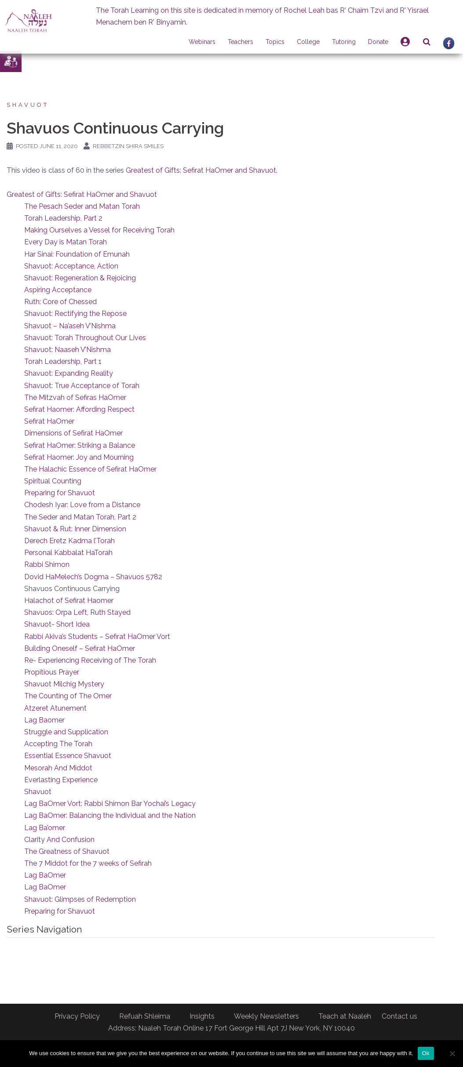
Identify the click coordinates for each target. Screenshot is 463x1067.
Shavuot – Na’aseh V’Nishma (70, 326)
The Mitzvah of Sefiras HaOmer (75, 397)
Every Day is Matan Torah (65, 242)
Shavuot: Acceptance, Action (71, 266)
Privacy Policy (77, 1016)
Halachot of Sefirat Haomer (68, 600)
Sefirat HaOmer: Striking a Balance (79, 445)
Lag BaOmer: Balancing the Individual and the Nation (110, 815)
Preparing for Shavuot (59, 493)
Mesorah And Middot (58, 768)
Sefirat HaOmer (49, 421)
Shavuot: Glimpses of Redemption (80, 899)
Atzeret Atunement (55, 708)
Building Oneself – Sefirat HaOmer (79, 648)
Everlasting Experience (61, 780)
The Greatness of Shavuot (66, 851)
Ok (426, 1053)
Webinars (202, 41)
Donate (378, 41)
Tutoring (344, 41)
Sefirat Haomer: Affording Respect (79, 409)
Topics (275, 41)
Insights (202, 1016)
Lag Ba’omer (44, 828)
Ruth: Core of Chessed (60, 302)
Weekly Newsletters (266, 1016)
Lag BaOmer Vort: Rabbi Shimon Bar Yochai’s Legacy (110, 803)
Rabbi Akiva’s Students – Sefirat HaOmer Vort (97, 636)
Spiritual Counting (52, 481)
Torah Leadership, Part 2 (63, 218)
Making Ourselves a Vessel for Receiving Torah (99, 230)
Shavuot (28, 105)
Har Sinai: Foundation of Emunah (77, 254)
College (308, 41)
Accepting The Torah (58, 744)
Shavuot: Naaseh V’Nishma (67, 349)
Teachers (240, 41)
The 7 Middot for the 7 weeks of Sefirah (88, 863)
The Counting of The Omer (68, 696)
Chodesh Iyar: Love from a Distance (82, 505)
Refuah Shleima (144, 1016)
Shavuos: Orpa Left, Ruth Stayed (77, 612)
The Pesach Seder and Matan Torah (82, 206)
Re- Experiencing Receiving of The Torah (90, 660)
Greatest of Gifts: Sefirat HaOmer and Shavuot (201, 170)
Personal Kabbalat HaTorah (68, 552)
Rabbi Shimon (46, 564)
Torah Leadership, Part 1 (63, 361)
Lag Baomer (44, 720)
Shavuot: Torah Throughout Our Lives (85, 338)
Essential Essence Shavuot (67, 755)
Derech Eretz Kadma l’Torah (69, 541)
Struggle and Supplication (66, 732)
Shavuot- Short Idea (57, 624)
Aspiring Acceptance (57, 290)
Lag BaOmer (45, 875)
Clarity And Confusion (59, 839)
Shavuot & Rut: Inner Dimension (75, 529)
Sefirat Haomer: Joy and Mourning (79, 457)
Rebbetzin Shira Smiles (128, 146)
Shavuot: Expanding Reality (68, 373)
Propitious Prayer (51, 672)
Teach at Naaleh (344, 1016)
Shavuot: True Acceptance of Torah (81, 385)
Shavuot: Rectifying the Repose (75, 313)
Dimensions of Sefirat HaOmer (73, 433)
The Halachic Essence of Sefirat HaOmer (90, 469)
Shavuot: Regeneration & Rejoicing (80, 278)
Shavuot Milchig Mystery (64, 684)
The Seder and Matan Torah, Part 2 (80, 517)
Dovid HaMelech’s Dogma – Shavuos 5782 (93, 577)
